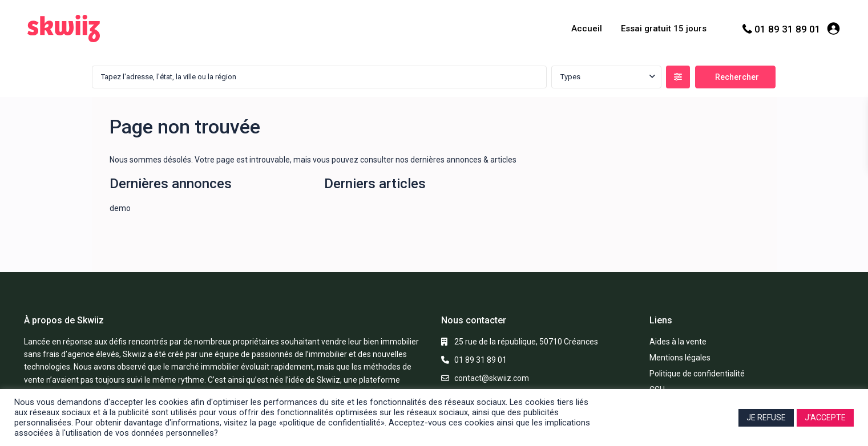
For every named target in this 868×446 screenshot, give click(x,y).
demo (120, 208)
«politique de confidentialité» (332, 422)
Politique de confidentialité (697, 373)
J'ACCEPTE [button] (825, 417)
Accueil (586, 28)
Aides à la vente (677, 341)
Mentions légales (679, 357)
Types (570, 76)
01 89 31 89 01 (787, 29)
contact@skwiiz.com (491, 378)
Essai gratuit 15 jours (663, 28)
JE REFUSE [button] (766, 417)
